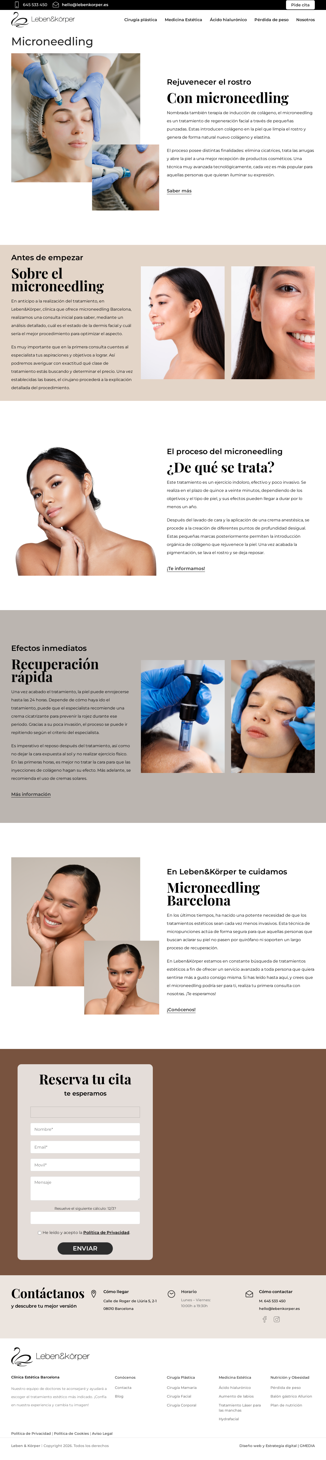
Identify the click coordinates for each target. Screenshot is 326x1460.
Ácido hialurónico (235, 1393)
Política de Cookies (71, 1439)
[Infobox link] (29, 5)
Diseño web (250, 1452)
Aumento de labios (236, 1402)
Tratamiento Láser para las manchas (240, 1414)
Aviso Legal (102, 1439)
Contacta (123, 1393)
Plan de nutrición (286, 1411)
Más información (31, 800)
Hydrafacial (229, 1425)
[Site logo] (43, 22)
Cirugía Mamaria (182, 1393)
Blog (119, 1402)
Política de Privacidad (106, 1238)
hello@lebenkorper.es (279, 1314)
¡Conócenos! (181, 1016)
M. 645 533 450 (272, 1307)
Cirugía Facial (179, 1402)
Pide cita (300, 5)
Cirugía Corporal (181, 1411)
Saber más (179, 197)
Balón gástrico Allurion (291, 1402)
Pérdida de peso (285, 1393)
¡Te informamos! (186, 575)
